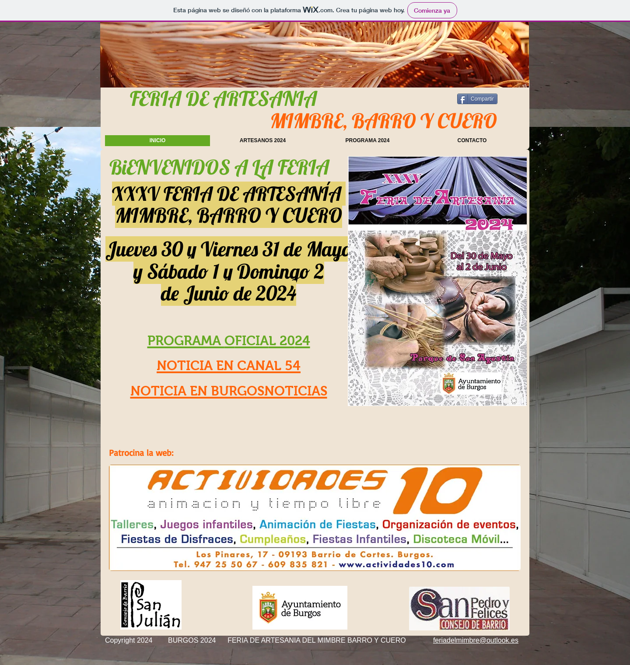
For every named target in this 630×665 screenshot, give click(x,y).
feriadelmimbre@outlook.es (475, 640)
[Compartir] (477, 99)
